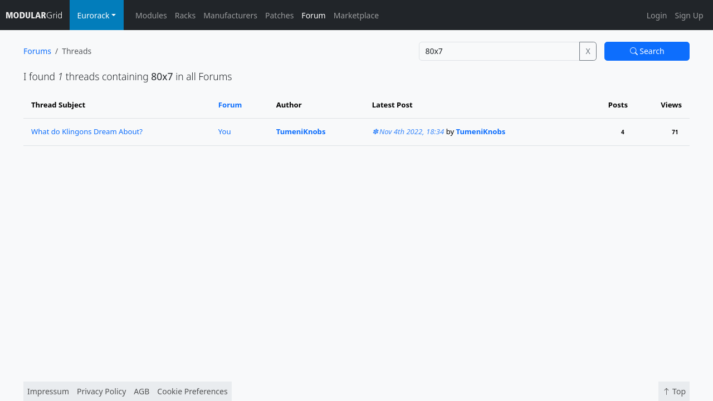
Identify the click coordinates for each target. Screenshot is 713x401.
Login (657, 15)
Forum (313, 15)
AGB (141, 391)
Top (674, 391)
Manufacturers (230, 15)
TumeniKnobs (301, 131)
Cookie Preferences (192, 391)
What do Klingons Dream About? (87, 131)
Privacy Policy (101, 391)
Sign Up (689, 15)
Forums (37, 51)
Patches (279, 15)
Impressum (48, 391)
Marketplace (356, 15)
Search (647, 51)
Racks (185, 15)
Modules (151, 15)
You (224, 131)
